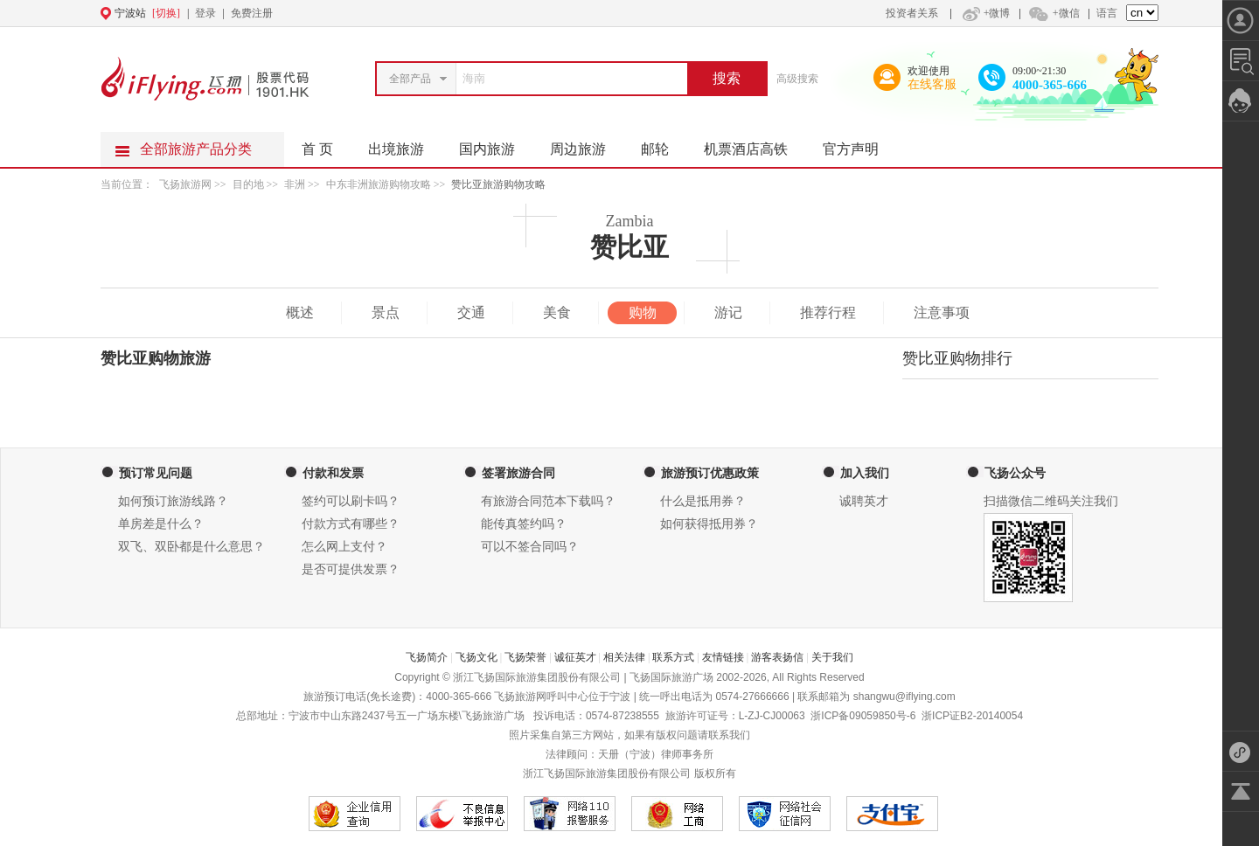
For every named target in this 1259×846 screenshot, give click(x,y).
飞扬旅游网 (185, 184)
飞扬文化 (476, 657)
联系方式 (673, 657)
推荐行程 (828, 312)
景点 (386, 312)
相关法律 (624, 657)
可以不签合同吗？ (530, 546)
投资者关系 (912, 13)
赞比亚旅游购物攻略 (498, 184)
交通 (471, 312)
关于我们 (832, 657)
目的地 (250, 184)
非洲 (294, 184)
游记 (728, 312)
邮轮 (663, 144)
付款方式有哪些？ (351, 523)
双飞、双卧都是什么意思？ (191, 546)
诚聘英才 (863, 501)
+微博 (984, 13)
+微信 (1053, 13)
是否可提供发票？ (351, 569)
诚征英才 (575, 657)
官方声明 (859, 144)
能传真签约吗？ (524, 523)
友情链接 (723, 657)
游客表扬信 (777, 657)
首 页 (317, 149)
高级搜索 (797, 79)
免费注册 (252, 13)
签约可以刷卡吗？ (351, 501)
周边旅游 (586, 144)
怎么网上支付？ (344, 546)
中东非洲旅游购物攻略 (378, 184)
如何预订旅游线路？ (173, 501)
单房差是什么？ (161, 523)
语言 (1106, 13)
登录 (205, 13)
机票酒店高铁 (754, 144)
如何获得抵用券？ (709, 523)
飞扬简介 (427, 657)
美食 (557, 312)
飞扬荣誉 (525, 657)
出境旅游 (405, 144)
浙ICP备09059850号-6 (862, 716)
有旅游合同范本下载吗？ (548, 501)
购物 (643, 312)
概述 (300, 312)
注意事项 (942, 312)
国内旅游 (495, 144)
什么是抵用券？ (703, 501)
